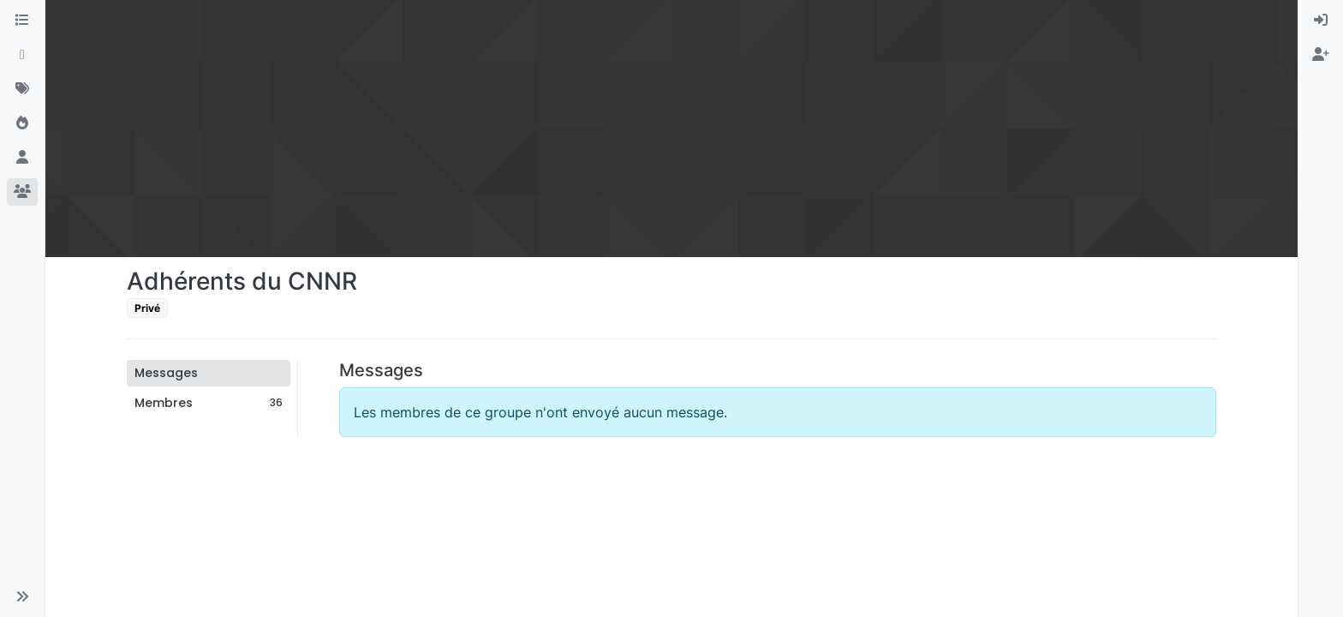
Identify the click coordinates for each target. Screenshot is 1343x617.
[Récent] (22, 55)
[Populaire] (22, 123)
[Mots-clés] (22, 89)
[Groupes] (22, 192)
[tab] (208, 373)
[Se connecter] (1320, 20)
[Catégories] (22, 20)
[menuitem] (1320, 20)
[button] (22, 596)
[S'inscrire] (1320, 55)
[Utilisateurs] (22, 157)
